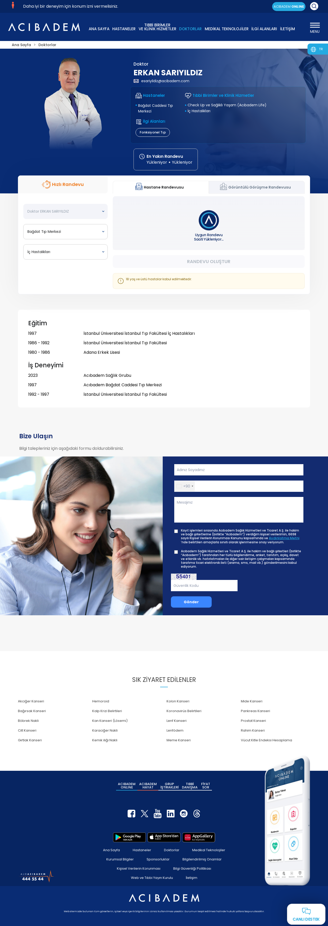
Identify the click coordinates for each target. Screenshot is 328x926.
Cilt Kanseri (27, 730)
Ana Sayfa (111, 850)
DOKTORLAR (190, 29)
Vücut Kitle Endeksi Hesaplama (266, 740)
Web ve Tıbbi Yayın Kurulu (152, 877)
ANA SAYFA (99, 29)
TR (321, 49)
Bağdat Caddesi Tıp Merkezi (155, 108)
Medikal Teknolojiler (208, 850)
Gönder (191, 602)
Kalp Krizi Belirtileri (107, 711)
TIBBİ (190, 785)
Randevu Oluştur (208, 261)
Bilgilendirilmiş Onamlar (202, 859)
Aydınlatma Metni (284, 538)
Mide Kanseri (251, 701)
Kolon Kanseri (178, 701)
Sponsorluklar (158, 859)
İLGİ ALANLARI (264, 29)
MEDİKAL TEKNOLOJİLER (227, 29)
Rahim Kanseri (253, 730)
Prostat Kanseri (253, 720)
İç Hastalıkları (199, 110)
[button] (185, 486)
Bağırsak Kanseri (32, 711)
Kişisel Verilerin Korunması (138, 868)
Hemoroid (100, 701)
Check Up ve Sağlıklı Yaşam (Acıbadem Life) (227, 105)
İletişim (191, 877)
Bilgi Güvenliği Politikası (192, 868)
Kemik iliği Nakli (104, 740)
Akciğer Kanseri (31, 701)
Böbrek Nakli (28, 720)
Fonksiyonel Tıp (153, 132)
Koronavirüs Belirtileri (184, 711)
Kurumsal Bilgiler (120, 859)
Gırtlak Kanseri (30, 740)
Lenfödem (175, 730)
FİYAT (205, 785)
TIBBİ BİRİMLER (157, 26)
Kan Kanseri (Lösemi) (110, 720)
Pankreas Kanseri (255, 711)
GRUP (169, 785)
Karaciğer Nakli (105, 730)
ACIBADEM (289, 6)
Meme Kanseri (179, 740)
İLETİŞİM (287, 29)
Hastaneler (142, 850)
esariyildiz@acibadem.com (161, 81)
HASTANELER (124, 29)
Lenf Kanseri (177, 720)
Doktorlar (171, 850)
